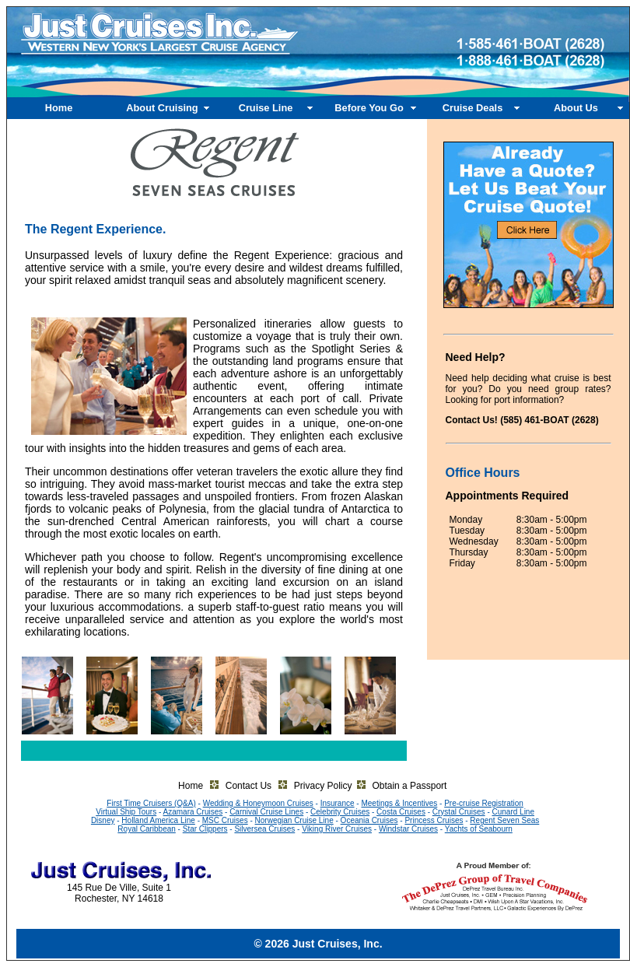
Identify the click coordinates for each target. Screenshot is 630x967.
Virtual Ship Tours (126, 812)
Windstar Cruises (408, 829)
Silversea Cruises (264, 829)
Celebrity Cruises (339, 812)
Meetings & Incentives (399, 803)
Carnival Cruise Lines (266, 812)
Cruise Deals (473, 108)
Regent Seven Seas (504, 820)
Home (59, 108)
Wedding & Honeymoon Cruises (258, 803)
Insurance (337, 803)
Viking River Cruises (337, 829)
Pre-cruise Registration (483, 803)
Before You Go (368, 108)
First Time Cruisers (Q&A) (151, 803)
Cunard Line (513, 812)
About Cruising (162, 108)
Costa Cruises (400, 812)
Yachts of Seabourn (479, 829)
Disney (103, 820)
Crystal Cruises (458, 812)
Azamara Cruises (193, 812)
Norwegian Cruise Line (294, 820)
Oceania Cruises (369, 820)
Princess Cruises (433, 820)
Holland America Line (158, 820)
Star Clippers (205, 829)
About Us (576, 108)
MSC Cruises (225, 820)
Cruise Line (266, 108)
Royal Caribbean (146, 829)
